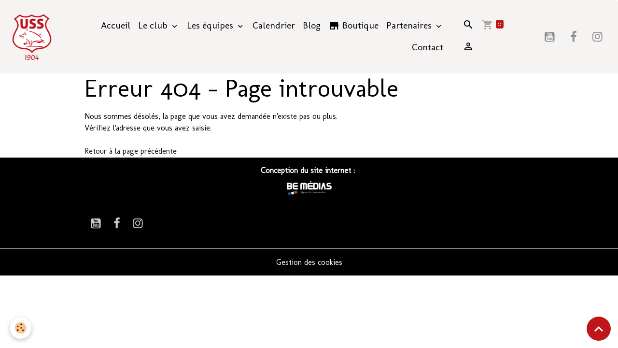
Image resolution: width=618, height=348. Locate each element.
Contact (427, 47)
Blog (312, 25)
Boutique (353, 25)
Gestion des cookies (309, 262)
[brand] (33, 37)
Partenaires (410, 25)
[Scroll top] (599, 329)
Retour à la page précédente (130, 151)
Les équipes (211, 25)
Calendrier (274, 25)
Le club (154, 25)
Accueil (115, 25)
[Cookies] (20, 328)
